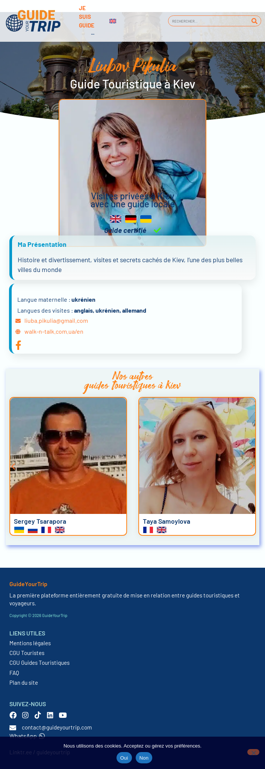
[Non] (253, 752)
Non (144, 758)
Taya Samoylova (166, 521)
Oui (124, 758)
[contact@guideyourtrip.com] (12, 727)
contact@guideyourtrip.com (57, 727)
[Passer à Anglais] (113, 21)
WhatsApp (27, 735)
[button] (13, 466)
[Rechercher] (254, 21)
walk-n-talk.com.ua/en (53, 331)
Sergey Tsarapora (40, 521)
